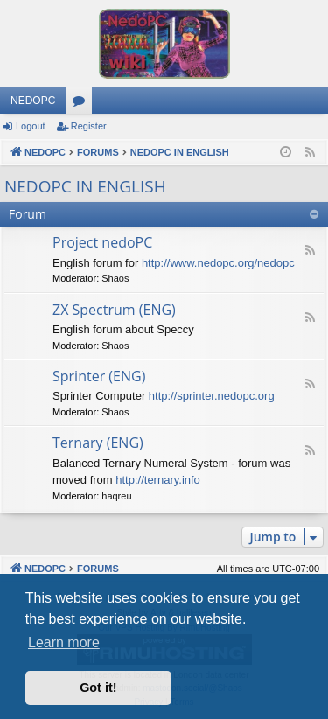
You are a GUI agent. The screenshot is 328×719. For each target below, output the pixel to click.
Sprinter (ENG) (98, 376)
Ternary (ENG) (97, 442)
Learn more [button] (64, 642)
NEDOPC (32, 100)
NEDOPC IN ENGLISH (85, 186)
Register (89, 126)
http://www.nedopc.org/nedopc (218, 262)
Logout (30, 126)
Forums (82, 104)
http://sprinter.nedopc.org (212, 395)
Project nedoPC (102, 242)
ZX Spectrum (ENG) (114, 309)
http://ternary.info (157, 479)
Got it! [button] (98, 688)
